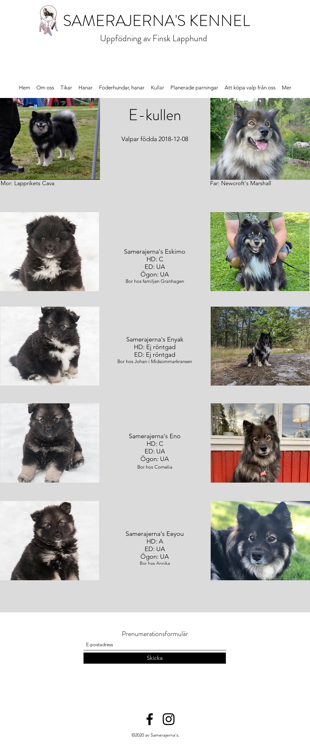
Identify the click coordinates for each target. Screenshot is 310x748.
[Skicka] (155, 658)
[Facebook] (150, 719)
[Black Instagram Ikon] (169, 719)
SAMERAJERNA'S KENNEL (156, 21)
